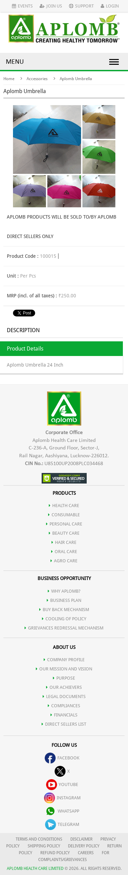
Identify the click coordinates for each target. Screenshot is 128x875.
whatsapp (62, 811)
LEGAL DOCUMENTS (64, 696)
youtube (62, 784)
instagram (62, 797)
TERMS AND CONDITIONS (39, 839)
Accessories (37, 78)
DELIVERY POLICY (83, 846)
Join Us (51, 6)
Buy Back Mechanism (64, 609)
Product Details (25, 348)
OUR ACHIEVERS (64, 687)
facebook (62, 757)
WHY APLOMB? (64, 591)
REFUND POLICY (55, 852)
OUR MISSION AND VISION (64, 668)
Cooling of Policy (64, 618)
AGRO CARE (64, 560)
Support (81, 6)
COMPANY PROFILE (64, 659)
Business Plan (64, 600)
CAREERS (86, 852)
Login (110, 6)
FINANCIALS (64, 714)
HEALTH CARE (64, 505)
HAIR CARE (64, 542)
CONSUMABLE (64, 514)
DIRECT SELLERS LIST (64, 724)
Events (22, 6)
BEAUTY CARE (64, 533)
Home (8, 78)
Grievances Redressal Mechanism (64, 628)
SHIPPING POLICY (44, 846)
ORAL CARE (64, 551)
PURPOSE (64, 678)
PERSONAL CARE (64, 524)
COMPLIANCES (64, 705)
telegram (62, 824)
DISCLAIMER (81, 839)
